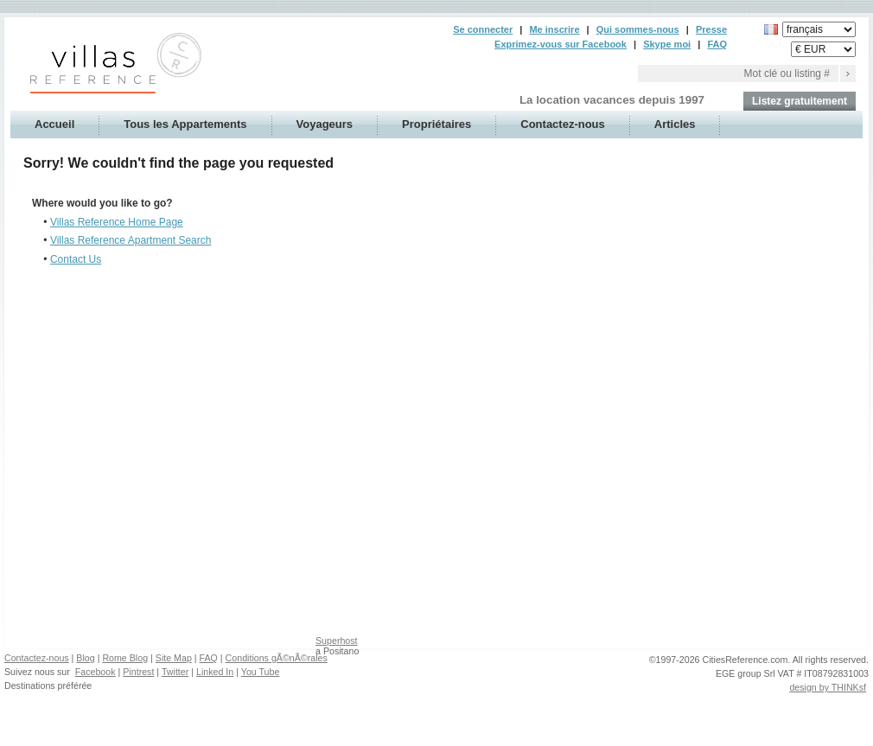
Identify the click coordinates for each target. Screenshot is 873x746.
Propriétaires (436, 124)
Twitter (175, 671)
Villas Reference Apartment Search (131, 240)
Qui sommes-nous (637, 29)
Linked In (214, 671)
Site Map (174, 658)
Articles (675, 124)
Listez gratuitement (799, 101)
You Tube (260, 671)
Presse (711, 29)
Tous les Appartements (185, 124)
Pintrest (138, 671)
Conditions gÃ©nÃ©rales (277, 658)
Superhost (336, 640)
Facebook (95, 671)
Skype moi (667, 44)
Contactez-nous (562, 124)
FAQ (717, 44)
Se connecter (483, 29)
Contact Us (75, 259)
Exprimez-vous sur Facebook (560, 44)
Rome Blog (125, 658)
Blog (85, 658)
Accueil (54, 124)
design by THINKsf (827, 687)
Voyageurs (325, 124)
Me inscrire (554, 29)
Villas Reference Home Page (116, 222)
